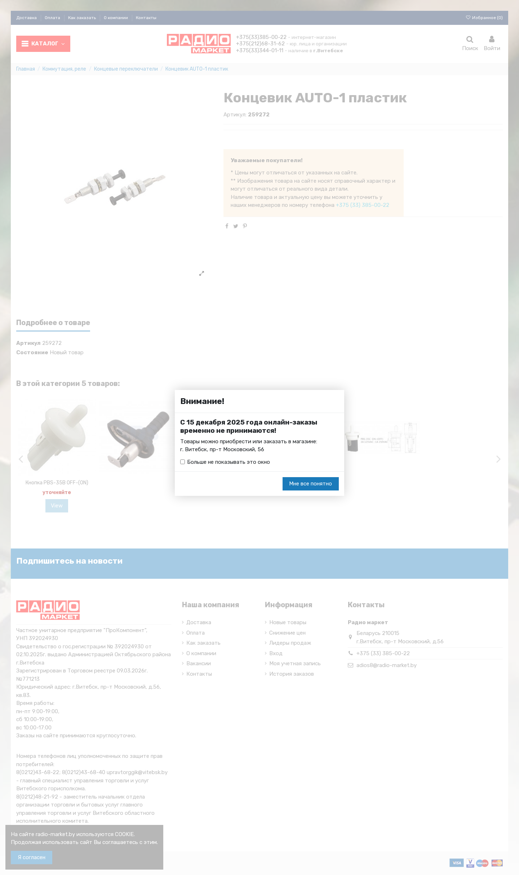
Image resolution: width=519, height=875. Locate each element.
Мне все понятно (310, 484)
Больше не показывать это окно (228, 462)
